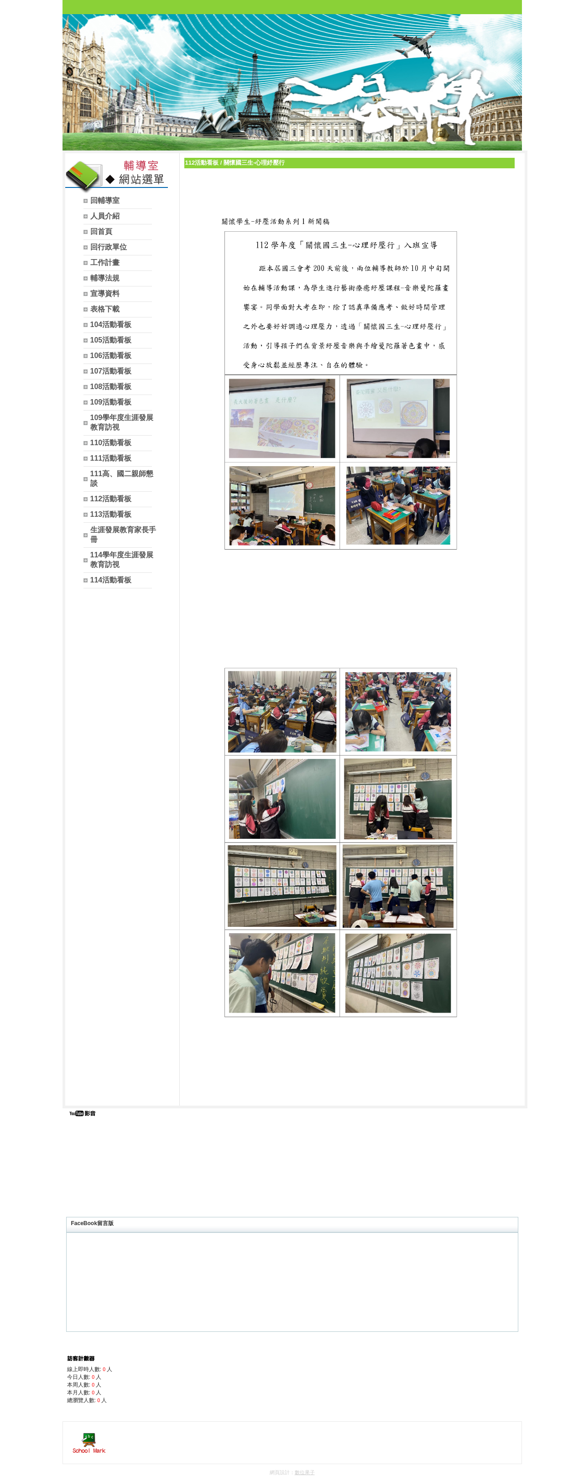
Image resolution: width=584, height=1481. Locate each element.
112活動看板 (202, 162)
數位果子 (305, 1472)
